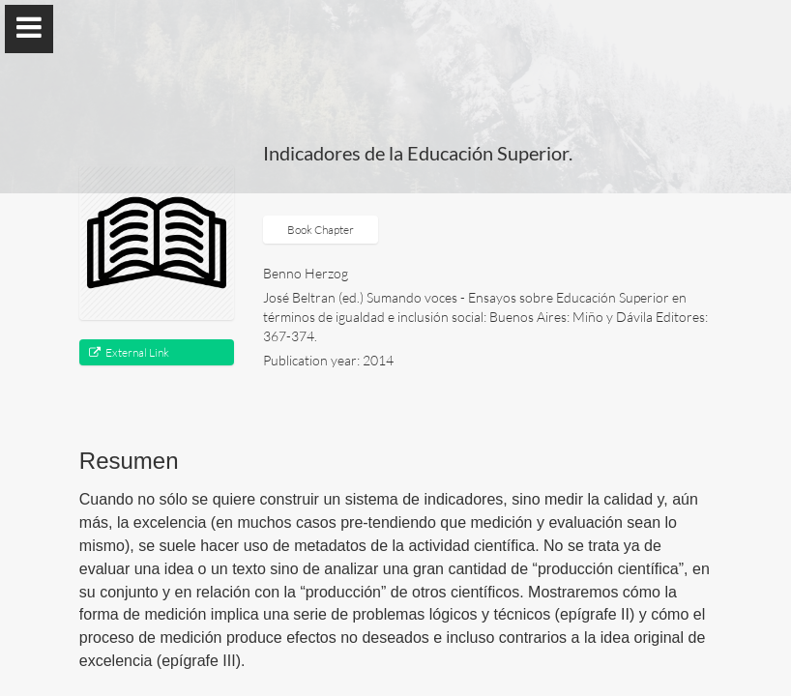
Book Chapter (320, 229)
